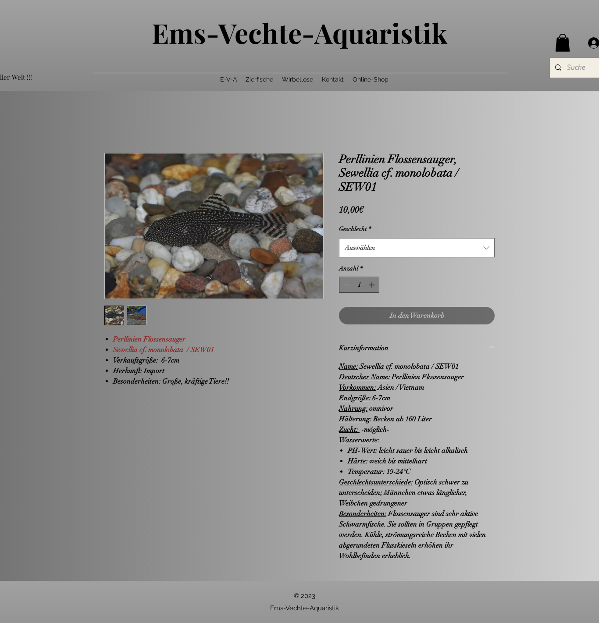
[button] (562, 43)
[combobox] (417, 247)
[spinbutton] (359, 284)
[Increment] (372, 284)
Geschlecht (355, 229)
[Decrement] (345, 284)
